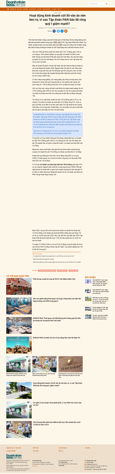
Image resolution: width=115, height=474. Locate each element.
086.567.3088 (89, 462)
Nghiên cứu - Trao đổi (16, 9)
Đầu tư (59, 9)
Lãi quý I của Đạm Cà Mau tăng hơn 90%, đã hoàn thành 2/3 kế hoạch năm (100, 317)
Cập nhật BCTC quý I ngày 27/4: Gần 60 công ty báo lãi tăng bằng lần (101, 291)
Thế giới (39, 9)
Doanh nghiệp (46, 9)
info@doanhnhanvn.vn (91, 464)
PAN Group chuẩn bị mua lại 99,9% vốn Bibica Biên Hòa (54, 279)
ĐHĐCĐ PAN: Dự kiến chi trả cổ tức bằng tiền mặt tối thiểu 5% (56, 338)
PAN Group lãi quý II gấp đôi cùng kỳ (43, 259)
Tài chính (53, 9)
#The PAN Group (62, 270)
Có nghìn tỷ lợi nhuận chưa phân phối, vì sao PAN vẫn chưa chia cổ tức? (53, 256)
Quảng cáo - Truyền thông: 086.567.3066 (95, 469)
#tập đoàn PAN (73, 270)
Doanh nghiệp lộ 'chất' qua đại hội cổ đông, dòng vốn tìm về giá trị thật (100, 309)
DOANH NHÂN (32, 9)
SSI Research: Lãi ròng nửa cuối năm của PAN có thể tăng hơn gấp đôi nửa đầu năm (70, 375)
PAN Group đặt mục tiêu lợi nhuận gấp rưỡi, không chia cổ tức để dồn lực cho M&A (57, 262)
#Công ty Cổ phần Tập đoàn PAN (47, 270)
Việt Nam (25, 9)
